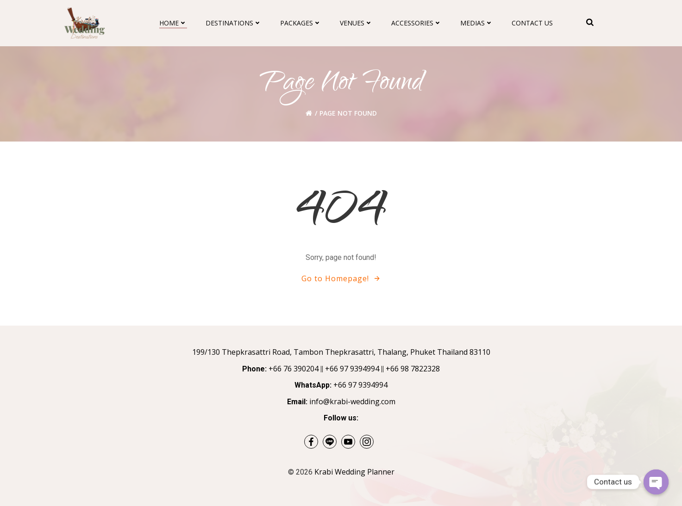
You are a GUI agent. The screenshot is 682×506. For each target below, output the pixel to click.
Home (173, 23)
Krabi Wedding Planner (354, 472)
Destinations (234, 23)
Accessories (416, 23)
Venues (356, 23)
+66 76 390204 (294, 369)
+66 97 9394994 (352, 369)
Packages (300, 23)
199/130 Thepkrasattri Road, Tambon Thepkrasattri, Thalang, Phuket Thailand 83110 (341, 352)
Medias (476, 23)
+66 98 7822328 (413, 369)
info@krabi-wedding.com (352, 401)
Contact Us (532, 23)
